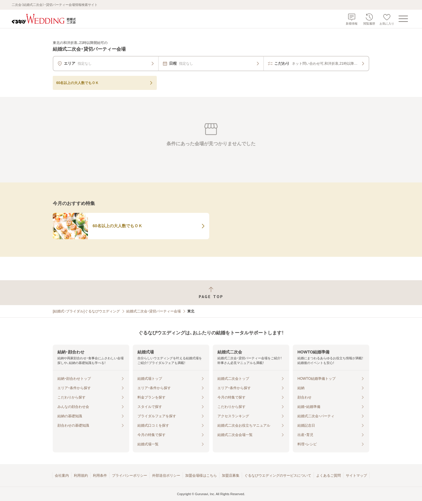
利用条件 (100, 475)
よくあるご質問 (328, 475)
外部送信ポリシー (166, 475)
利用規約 (81, 475)
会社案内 (62, 475)
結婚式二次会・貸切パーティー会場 (153, 311)
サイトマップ (356, 475)
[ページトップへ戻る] (211, 292)
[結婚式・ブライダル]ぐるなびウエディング (86, 311)
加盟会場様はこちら (201, 475)
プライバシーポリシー (129, 475)
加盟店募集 (230, 475)
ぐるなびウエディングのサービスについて (277, 475)
